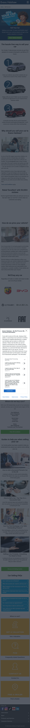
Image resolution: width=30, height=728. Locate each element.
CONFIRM (10, 390)
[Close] (26, 331)
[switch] (24, 363)
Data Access (15, 397)
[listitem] (15, 359)
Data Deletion (6, 397)
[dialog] (15, 364)
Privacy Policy (23, 397)
